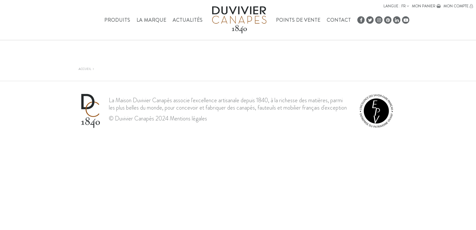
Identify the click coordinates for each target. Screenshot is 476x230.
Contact (339, 20)
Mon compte (458, 6)
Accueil (84, 68)
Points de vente (298, 20)
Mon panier (426, 6)
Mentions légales (188, 118)
